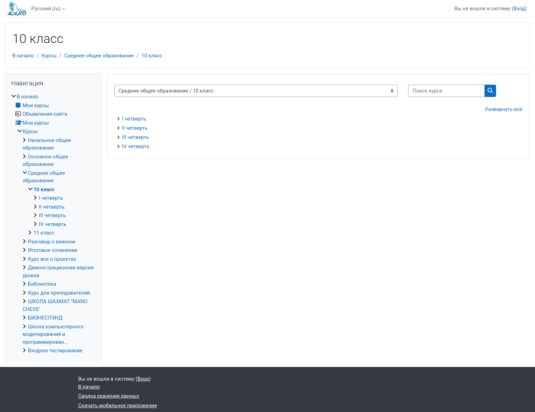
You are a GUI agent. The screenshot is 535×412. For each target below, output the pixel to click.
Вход (519, 8)
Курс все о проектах (52, 259)
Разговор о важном (51, 242)
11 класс (43, 233)
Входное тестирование (55, 350)
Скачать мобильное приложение (117, 405)
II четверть (135, 128)
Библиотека (42, 284)
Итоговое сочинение (52, 250)
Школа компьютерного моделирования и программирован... (53, 334)
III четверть (135, 137)
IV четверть (135, 146)
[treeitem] (53, 224)
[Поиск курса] (446, 91)
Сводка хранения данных (108, 396)
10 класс (151, 56)
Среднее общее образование (99, 56)
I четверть (134, 119)
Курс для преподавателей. (59, 293)
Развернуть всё (503, 109)
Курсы (49, 56)
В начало (23, 56)
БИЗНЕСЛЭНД (45, 318)
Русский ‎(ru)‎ (45, 8)
